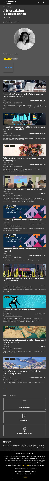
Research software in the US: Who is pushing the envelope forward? (23, 95)
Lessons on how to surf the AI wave (19, 309)
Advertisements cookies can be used (26, 471)
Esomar (16, 22)
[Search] (39, 2)
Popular (12, 82)
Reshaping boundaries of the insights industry (23, 189)
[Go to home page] (11, 2)
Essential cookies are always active (26, 469)
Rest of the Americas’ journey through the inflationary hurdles (22, 372)
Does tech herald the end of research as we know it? (22, 249)
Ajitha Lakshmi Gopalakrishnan (13, 103)
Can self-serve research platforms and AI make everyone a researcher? (24, 128)
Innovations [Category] (41, 314)
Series (6, 82)
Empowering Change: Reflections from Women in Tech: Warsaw (23, 279)
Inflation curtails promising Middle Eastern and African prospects (24, 341)
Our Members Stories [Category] (38, 100)
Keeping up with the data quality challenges (22, 219)
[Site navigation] (4, 2)
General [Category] (43, 193)
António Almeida (26, 287)
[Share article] (6, 18)
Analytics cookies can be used (26, 474)
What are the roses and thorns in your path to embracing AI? (23, 159)
